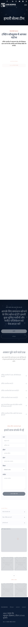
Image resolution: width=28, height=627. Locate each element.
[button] (21, 5)
